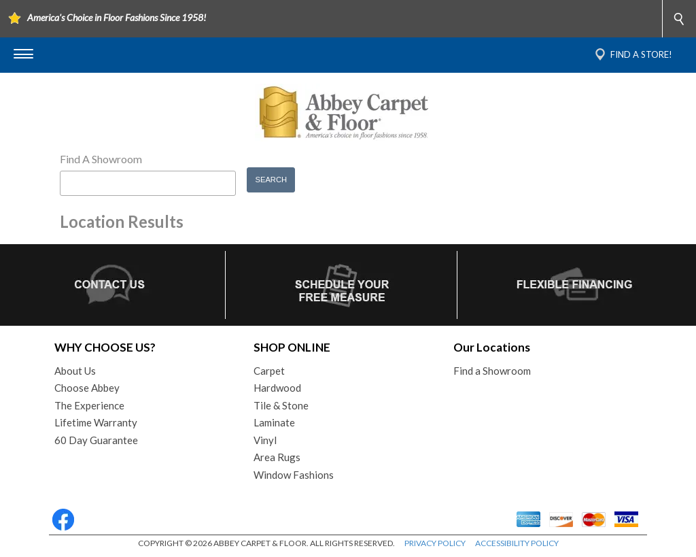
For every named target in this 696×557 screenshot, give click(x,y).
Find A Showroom (101, 158)
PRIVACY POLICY (435, 543)
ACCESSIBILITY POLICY (517, 543)
